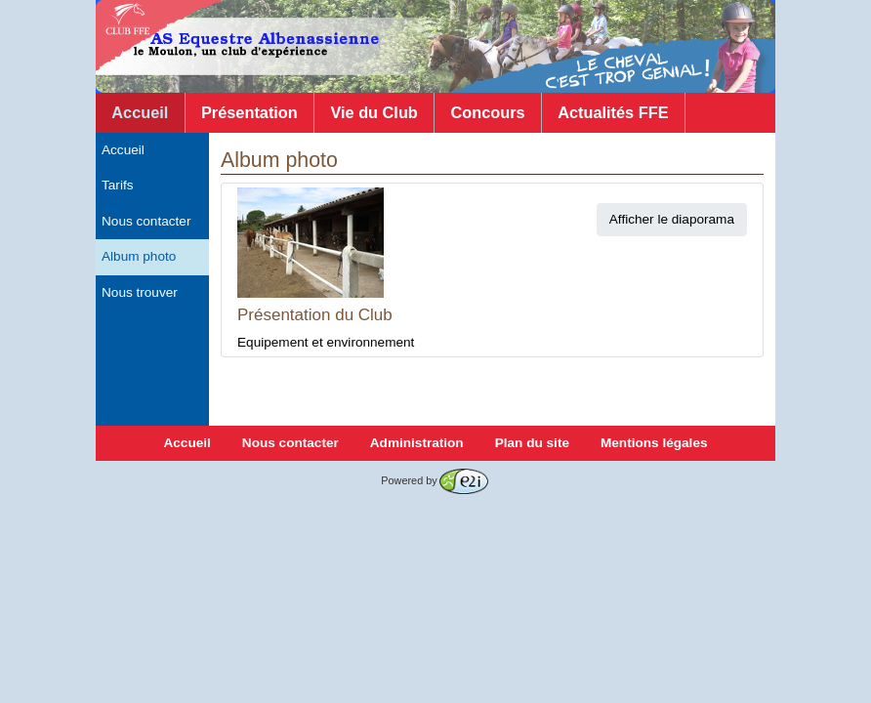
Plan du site (532, 442)
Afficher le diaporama (671, 219)
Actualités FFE (613, 112)
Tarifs (117, 185)
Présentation (249, 112)
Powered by (434, 480)
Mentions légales (654, 442)
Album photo (139, 256)
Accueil (139, 112)
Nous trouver (140, 292)
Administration (417, 442)
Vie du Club (373, 112)
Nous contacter (146, 221)
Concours (487, 112)
